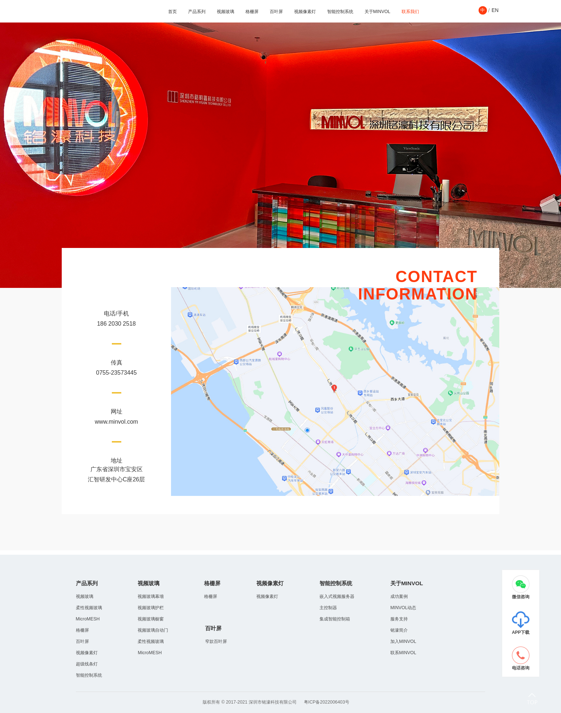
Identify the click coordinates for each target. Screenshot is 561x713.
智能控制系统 (340, 11)
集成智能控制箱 (335, 619)
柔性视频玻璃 (89, 607)
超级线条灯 (87, 664)
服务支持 (399, 619)
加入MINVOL (403, 641)
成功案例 (399, 596)
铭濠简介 (399, 630)
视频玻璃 (225, 11)
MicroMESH (88, 619)
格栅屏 (252, 11)
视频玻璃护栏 (151, 607)
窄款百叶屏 (216, 641)
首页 (172, 11)
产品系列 (197, 11)
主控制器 (328, 607)
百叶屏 (276, 11)
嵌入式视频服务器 (337, 596)
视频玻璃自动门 (153, 630)
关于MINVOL (377, 11)
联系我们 (410, 11)
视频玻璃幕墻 (151, 596)
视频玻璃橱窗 (151, 619)
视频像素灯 (305, 11)
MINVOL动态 (403, 607)
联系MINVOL (403, 652)
